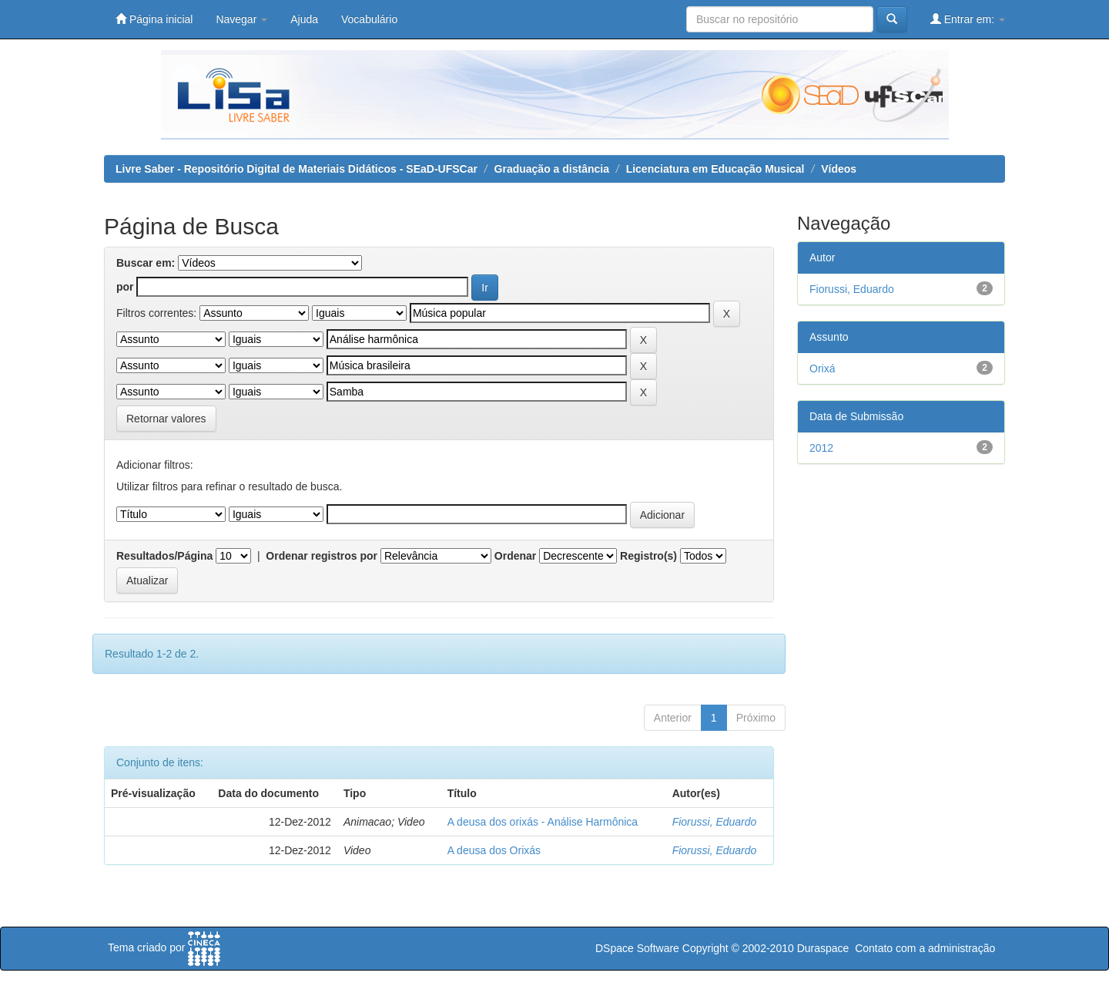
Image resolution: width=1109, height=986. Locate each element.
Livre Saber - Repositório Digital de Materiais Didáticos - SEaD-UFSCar (296, 169)
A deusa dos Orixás (494, 850)
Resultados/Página (164, 556)
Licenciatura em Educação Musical (715, 169)
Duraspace (823, 948)
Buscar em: (145, 263)
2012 (821, 448)
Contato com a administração (925, 948)
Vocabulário (369, 19)
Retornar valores (166, 418)
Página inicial (154, 18)
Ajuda (304, 19)
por (125, 287)
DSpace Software (637, 948)
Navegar (241, 19)
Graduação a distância (551, 169)
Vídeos (838, 169)
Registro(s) (648, 556)
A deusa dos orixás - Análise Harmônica (542, 822)
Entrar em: (967, 18)
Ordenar (515, 556)
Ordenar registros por (321, 556)
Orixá (822, 368)
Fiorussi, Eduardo (714, 822)
